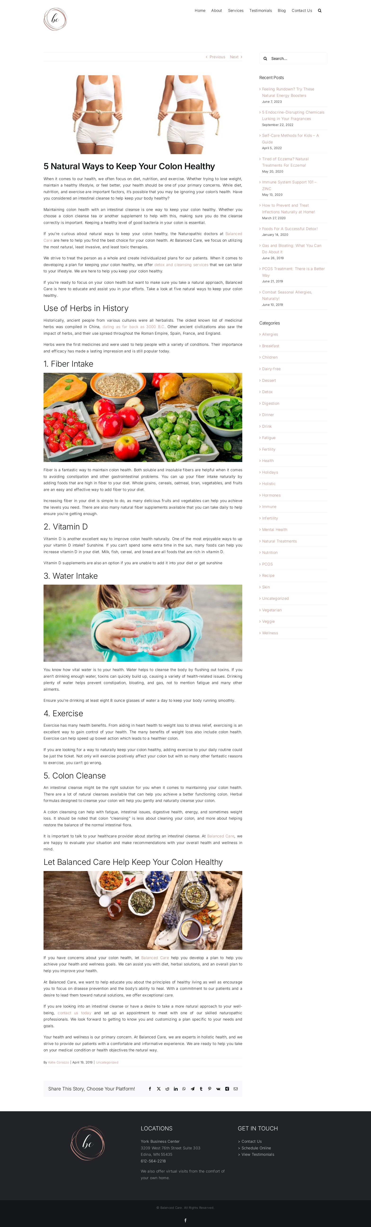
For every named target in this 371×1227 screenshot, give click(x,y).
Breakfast (270, 345)
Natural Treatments (279, 541)
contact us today (74, 1012)
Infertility (270, 518)
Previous (217, 56)
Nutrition (270, 552)
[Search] (265, 58)
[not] (143, 114)
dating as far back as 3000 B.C (133, 326)
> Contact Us (250, 1141)
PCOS (267, 564)
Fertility (268, 449)
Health (268, 460)
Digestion (270, 403)
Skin (266, 587)
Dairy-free (271, 368)
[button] (320, 10)
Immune (269, 506)
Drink (267, 426)
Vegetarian (272, 610)
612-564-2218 (153, 1161)
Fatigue (269, 437)
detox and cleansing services (181, 264)
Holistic (269, 483)
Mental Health (274, 529)
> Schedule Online (254, 1148)
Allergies (270, 334)
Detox (267, 391)
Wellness (270, 633)
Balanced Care (220, 836)
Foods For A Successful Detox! (290, 228)
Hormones (271, 495)
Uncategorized (107, 1062)
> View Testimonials (256, 1154)
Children (270, 357)
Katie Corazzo (58, 1062)
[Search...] (293, 58)
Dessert (269, 380)
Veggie (268, 621)
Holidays (270, 472)
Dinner (268, 414)
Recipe (268, 575)
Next (234, 56)
